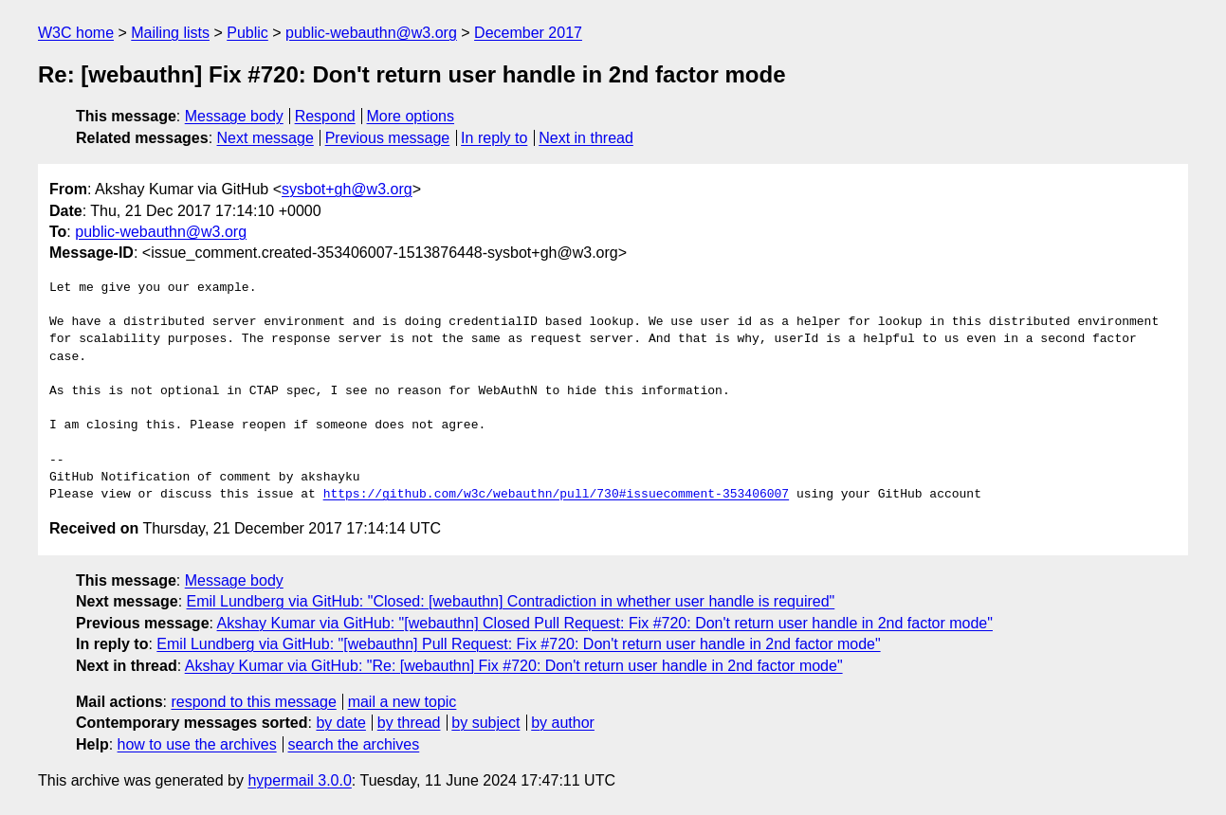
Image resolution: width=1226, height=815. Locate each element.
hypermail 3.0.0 (299, 780)
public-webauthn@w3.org (371, 33)
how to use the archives (197, 744)
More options (411, 116)
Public (247, 33)
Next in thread (586, 138)
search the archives (354, 744)
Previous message (387, 138)
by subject (485, 723)
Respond (325, 116)
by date (340, 723)
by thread (409, 723)
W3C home (76, 33)
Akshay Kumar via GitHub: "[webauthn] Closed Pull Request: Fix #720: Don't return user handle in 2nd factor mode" (605, 623)
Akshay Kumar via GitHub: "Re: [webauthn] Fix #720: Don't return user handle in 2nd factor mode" (514, 666)
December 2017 (528, 33)
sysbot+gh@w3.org (347, 189)
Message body (234, 116)
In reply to (494, 138)
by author (563, 723)
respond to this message (253, 702)
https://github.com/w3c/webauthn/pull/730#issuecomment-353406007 (556, 494)
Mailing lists (170, 33)
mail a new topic (402, 702)
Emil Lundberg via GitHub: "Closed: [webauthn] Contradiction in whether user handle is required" (511, 601)
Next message (265, 138)
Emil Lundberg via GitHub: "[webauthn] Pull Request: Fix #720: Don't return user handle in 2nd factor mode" (518, 644)
